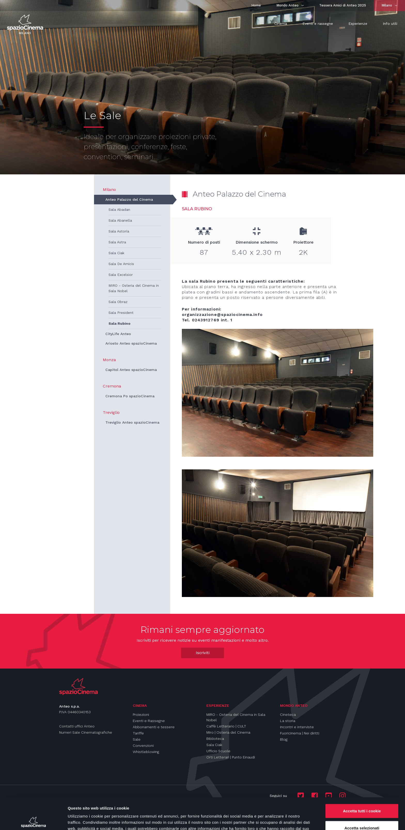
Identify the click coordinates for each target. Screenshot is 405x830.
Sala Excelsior (120, 275)
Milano (109, 189)
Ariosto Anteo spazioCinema (131, 343)
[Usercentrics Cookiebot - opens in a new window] (33, 820)
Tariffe (138, 733)
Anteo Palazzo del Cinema (129, 199)
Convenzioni (143, 745)
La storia (287, 721)
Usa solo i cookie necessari (362, 813)
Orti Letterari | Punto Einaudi (230, 757)
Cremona (112, 386)
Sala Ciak (116, 253)
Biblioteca (215, 738)
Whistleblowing (146, 752)
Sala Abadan (119, 209)
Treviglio (111, 412)
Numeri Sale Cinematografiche (85, 732)
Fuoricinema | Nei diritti (299, 733)
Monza (109, 359)
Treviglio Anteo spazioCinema (132, 422)
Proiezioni (141, 714)
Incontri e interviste (297, 727)
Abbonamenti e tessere (154, 727)
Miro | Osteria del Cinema (228, 732)
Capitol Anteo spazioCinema (131, 370)
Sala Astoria (118, 231)
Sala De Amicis (121, 264)
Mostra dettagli (272, 820)
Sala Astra (117, 242)
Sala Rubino (119, 323)
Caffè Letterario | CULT (226, 726)
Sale (137, 739)
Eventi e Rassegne (149, 721)
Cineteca (288, 714)
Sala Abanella (120, 220)
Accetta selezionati (361, 796)
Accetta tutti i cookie (362, 779)
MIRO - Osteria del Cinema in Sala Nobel (133, 288)
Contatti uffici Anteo (77, 726)
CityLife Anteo (118, 334)
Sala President (121, 313)
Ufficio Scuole (218, 751)
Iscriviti (202, 652)
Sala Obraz (118, 302)
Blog (283, 739)
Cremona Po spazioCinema (129, 396)
